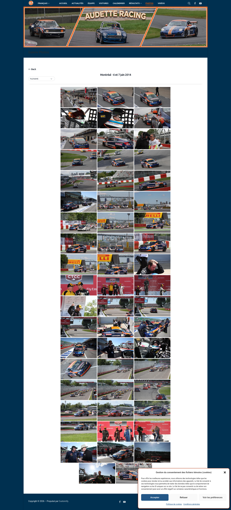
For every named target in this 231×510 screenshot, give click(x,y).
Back (32, 69)
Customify (63, 501)
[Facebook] (195, 3)
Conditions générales (191, 504)
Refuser (184, 497)
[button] (224, 472)
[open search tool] (189, 3)
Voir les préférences (212, 497)
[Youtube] (200, 3)
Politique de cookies (174, 504)
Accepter (154, 497)
